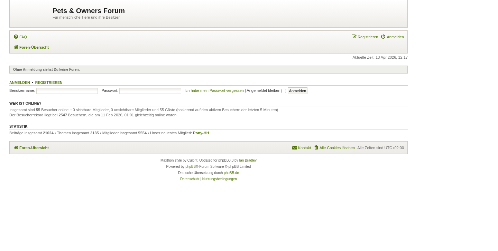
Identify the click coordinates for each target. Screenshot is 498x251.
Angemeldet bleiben (266, 90)
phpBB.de (231, 173)
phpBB (190, 166)
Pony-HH (201, 133)
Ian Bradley (248, 160)
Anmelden (19, 82)
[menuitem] (20, 37)
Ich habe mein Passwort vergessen (214, 90)
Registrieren (49, 82)
